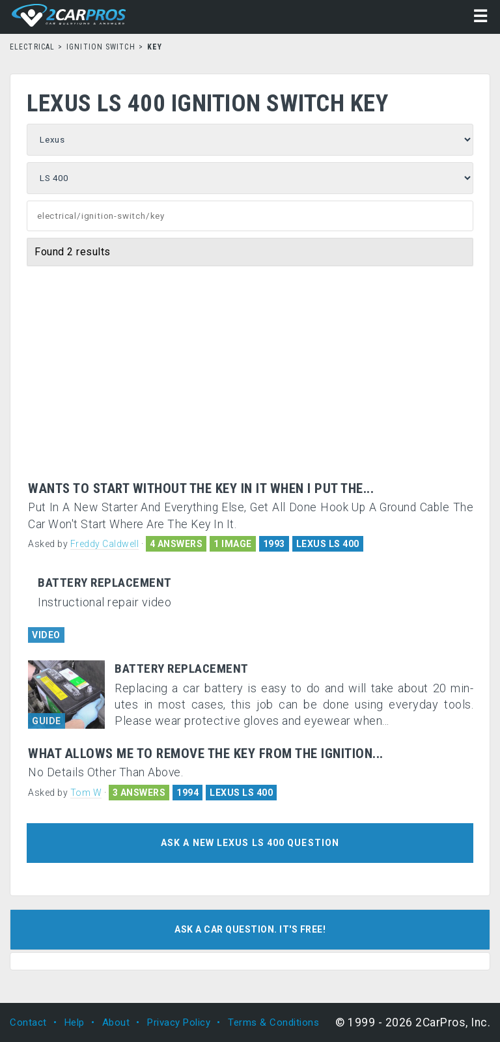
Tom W (86, 792)
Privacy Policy (178, 1022)
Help (74, 1022)
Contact (28, 1022)
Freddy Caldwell (104, 544)
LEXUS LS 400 (327, 544)
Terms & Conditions (273, 1022)
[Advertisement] (250, 383)
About (116, 1022)
